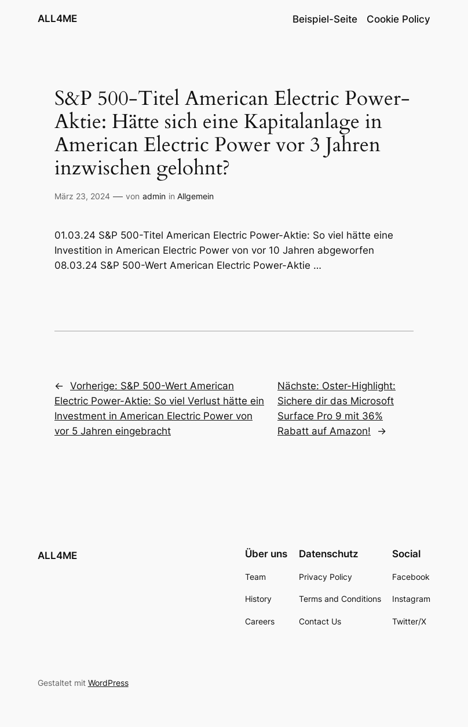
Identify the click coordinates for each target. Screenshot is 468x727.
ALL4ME (57, 18)
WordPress (108, 683)
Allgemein (195, 196)
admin (154, 196)
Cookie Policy (398, 19)
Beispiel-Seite (324, 19)
